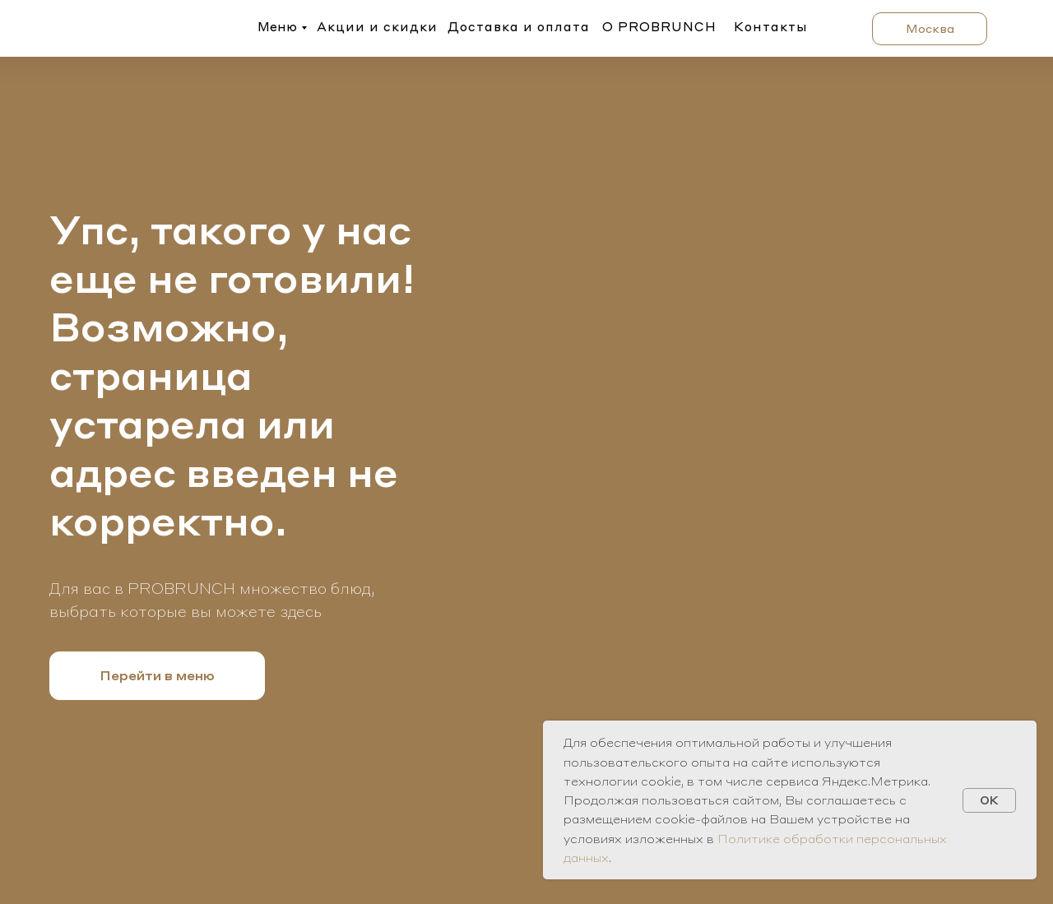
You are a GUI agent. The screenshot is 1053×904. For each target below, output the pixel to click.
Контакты (771, 26)
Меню (277, 26)
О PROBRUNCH (659, 26)
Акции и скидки (377, 26)
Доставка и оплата (519, 26)
